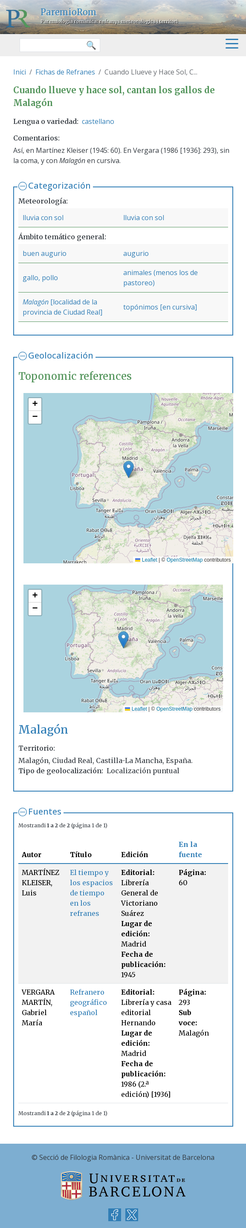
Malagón (36, 302)
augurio (136, 253)
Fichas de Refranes (65, 72)
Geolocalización (60, 355)
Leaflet (146, 560)
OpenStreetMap (185, 560)
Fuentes (44, 811)
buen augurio (45, 253)
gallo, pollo (40, 277)
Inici (19, 72)
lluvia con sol (43, 217)
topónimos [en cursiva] (160, 307)
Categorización (59, 185)
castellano (98, 121)
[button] (128, 469)
